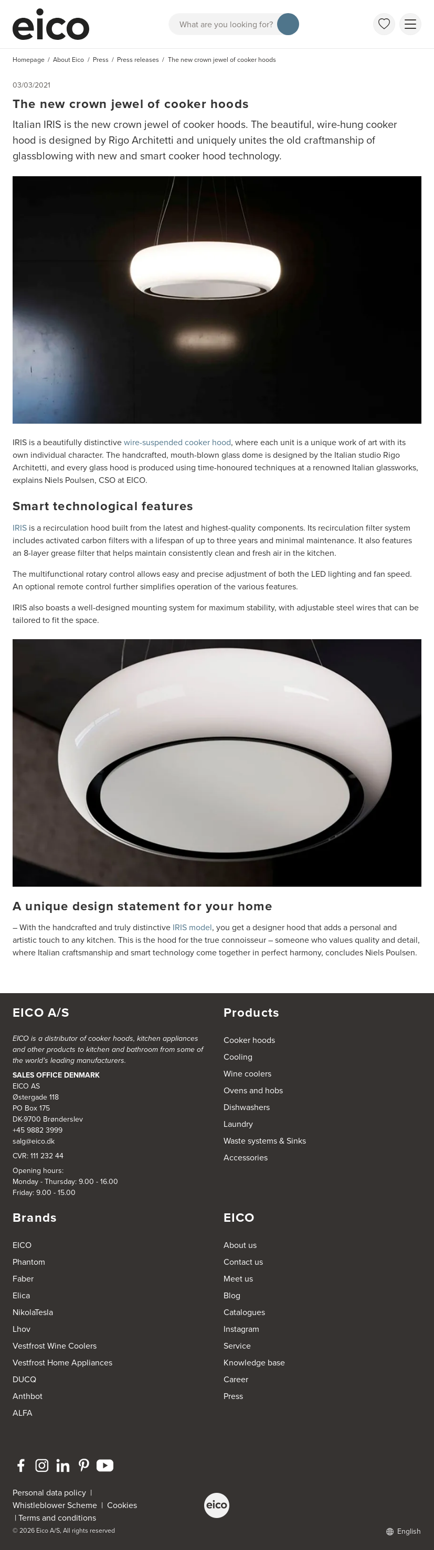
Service (237, 1346)
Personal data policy (49, 1493)
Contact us (243, 1262)
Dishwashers (247, 1107)
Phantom (29, 1262)
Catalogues (244, 1312)
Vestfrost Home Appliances (62, 1363)
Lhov (21, 1329)
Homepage (29, 59)
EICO (22, 1245)
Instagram (241, 1329)
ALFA (23, 1413)
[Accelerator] (56, 24)
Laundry (238, 1124)
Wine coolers (247, 1074)
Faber (23, 1279)
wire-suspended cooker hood (177, 442)
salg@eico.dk (34, 1141)
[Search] (288, 24)
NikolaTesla (33, 1312)
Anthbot (28, 1396)
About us (240, 1245)
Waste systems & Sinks (265, 1141)
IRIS (20, 528)
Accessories (246, 1157)
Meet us (238, 1279)
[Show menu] (410, 24)
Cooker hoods (249, 1040)
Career (236, 1379)
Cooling (238, 1057)
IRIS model (192, 927)
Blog (232, 1295)
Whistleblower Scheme (55, 1505)
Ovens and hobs (253, 1090)
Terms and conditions (57, 1518)
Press (233, 1396)
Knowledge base (254, 1363)
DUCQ (24, 1379)
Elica (21, 1295)
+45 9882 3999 (37, 1130)
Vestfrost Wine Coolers (55, 1346)
